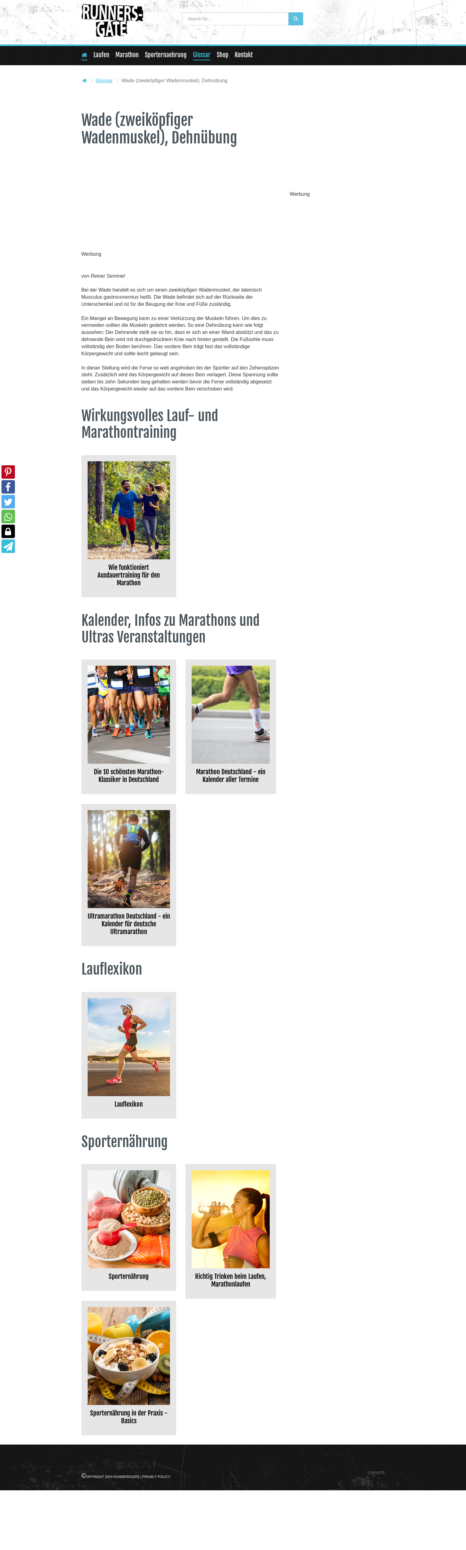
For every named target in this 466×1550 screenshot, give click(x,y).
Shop (223, 55)
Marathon (127, 55)
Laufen (101, 55)
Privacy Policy (156, 1536)
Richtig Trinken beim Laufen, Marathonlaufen (231, 1339)
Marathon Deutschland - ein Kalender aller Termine (230, 794)
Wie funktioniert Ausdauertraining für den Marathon (129, 580)
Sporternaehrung (166, 55)
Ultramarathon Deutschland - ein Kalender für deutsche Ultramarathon (129, 961)
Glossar (202, 55)
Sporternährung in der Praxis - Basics (128, 1473)
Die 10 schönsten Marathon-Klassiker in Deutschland (129, 794)
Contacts (376, 1532)
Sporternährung (128, 1328)
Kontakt (244, 55)
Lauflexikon (128, 1152)
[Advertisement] (181, 205)
